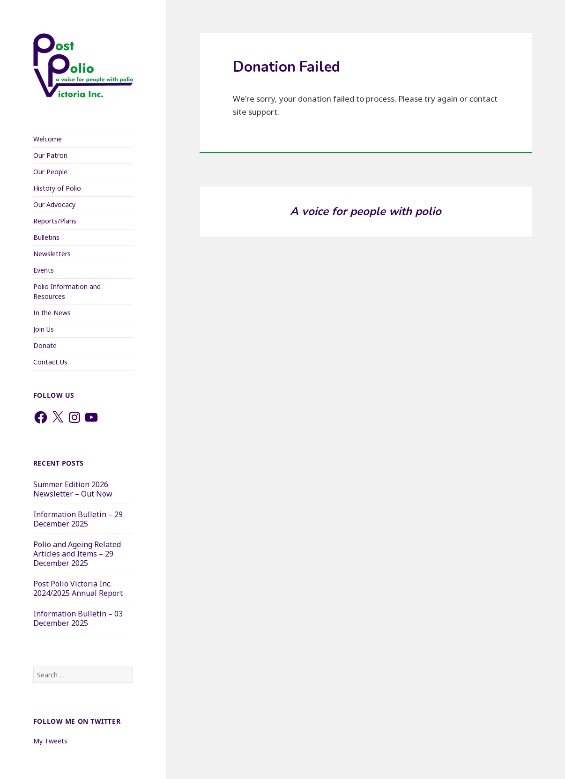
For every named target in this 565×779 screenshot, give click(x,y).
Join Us (43, 329)
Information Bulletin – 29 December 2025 (78, 519)
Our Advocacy (54, 204)
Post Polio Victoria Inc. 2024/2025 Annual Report (78, 588)
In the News (52, 312)
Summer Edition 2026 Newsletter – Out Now (72, 489)
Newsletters (52, 253)
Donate (45, 345)
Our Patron (50, 155)
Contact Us (50, 361)
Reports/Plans (54, 220)
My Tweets (50, 740)
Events (43, 270)
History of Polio (57, 188)
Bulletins (46, 237)
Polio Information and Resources (67, 291)
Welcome (47, 138)
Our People (50, 171)
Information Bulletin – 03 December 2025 (78, 618)
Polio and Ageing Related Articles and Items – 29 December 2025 (77, 553)
